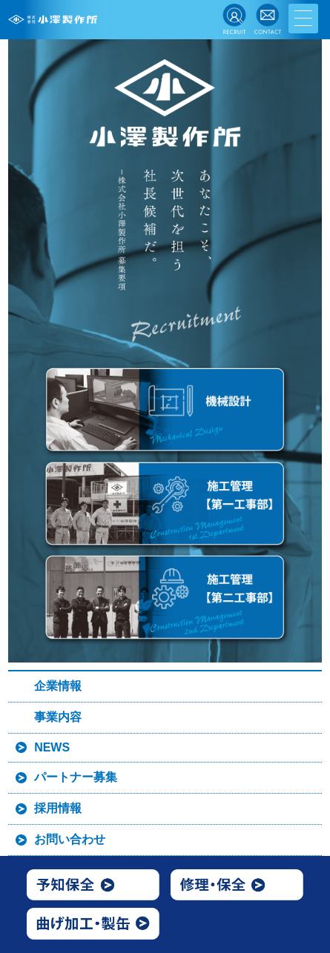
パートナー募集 (75, 777)
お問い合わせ (69, 839)
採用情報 (58, 808)
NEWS (52, 747)
